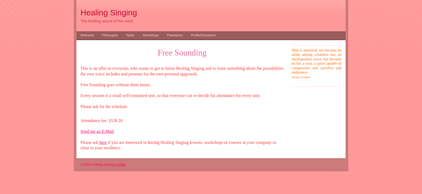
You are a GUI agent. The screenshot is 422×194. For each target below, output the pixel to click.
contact (120, 165)
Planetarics (175, 35)
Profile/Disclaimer (203, 35)
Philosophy (110, 35)
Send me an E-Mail (97, 131)
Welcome (87, 35)
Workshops (151, 35)
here (103, 142)
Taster (130, 35)
